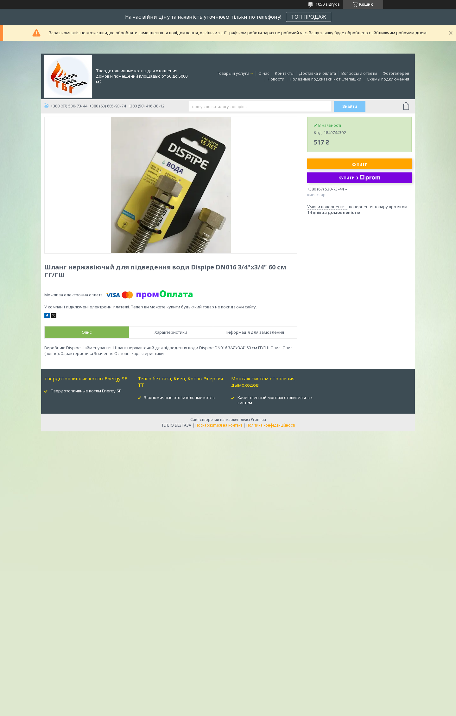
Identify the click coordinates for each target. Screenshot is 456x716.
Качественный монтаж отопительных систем (275, 400)
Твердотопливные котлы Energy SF (86, 391)
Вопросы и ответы (359, 73)
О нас (263, 73)
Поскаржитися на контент (218, 425)
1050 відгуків (328, 4)
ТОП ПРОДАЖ (308, 16)
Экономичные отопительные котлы (179, 397)
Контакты (284, 73)
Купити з (359, 178)
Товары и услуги (233, 73)
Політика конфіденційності (270, 425)
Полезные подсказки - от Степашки (325, 79)
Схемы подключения (388, 79)
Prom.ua (258, 419)
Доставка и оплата (317, 73)
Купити (360, 164)
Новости (276, 79)
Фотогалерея (396, 73)
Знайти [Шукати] (349, 106)
